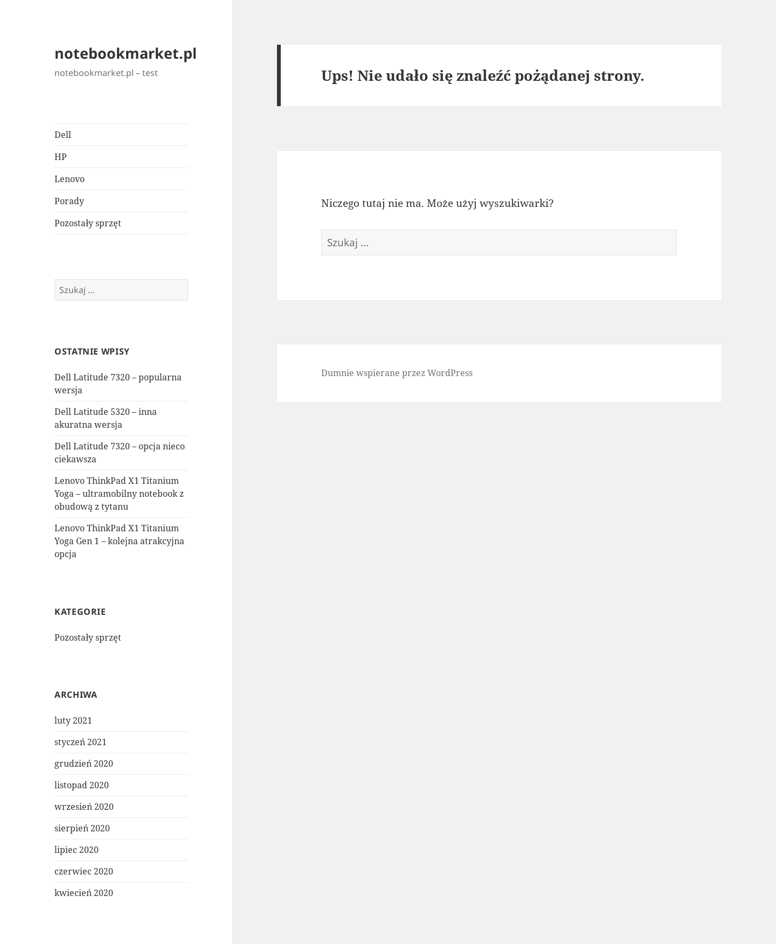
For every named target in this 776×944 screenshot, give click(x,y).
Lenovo (69, 179)
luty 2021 (73, 720)
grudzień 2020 (83, 763)
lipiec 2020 (76, 850)
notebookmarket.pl (125, 53)
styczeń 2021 (80, 742)
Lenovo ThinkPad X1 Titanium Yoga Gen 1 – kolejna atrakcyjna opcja (119, 541)
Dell (62, 135)
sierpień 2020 (82, 828)
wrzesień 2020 (84, 807)
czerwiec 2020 (83, 871)
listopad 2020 (81, 785)
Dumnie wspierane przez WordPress (397, 373)
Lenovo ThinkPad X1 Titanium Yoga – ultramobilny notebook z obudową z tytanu (119, 493)
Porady (69, 201)
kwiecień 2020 (83, 893)
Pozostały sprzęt (87, 223)
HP (60, 157)
